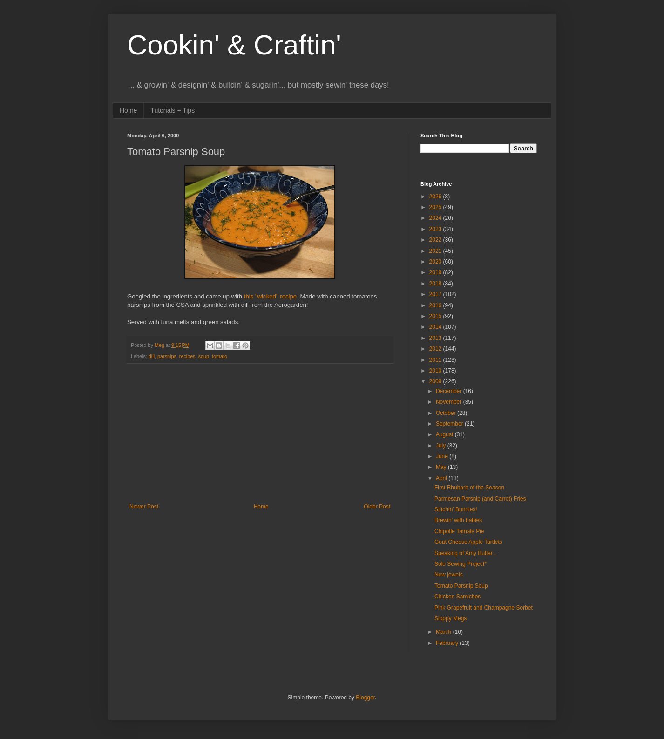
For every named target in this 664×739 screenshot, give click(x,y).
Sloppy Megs (450, 618)
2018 (436, 283)
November (449, 402)
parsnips (166, 356)
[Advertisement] (260, 433)
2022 (436, 240)
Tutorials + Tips (172, 110)
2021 (436, 251)
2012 (436, 349)
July (441, 445)
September (450, 423)
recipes (187, 356)
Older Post (377, 506)
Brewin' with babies (458, 520)
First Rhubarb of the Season (469, 487)
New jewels (448, 574)
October (446, 413)
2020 (436, 261)
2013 (436, 338)
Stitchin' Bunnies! (455, 509)
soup (203, 356)
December (449, 391)
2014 (436, 327)
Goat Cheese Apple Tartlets (468, 542)
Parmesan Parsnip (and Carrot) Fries (480, 498)
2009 (436, 381)
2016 (436, 305)
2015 (436, 316)
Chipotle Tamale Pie (459, 531)
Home (128, 110)
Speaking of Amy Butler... (465, 553)
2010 (436, 370)
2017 (436, 294)
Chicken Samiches (457, 596)
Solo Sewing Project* (460, 564)
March (444, 632)
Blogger (365, 697)
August (445, 434)
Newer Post (143, 506)
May (442, 467)
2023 (436, 229)
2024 (436, 218)
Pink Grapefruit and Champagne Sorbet (483, 607)
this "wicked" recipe (270, 296)
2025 (436, 207)
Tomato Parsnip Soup (461, 586)
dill (152, 356)
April (442, 478)
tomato (219, 356)
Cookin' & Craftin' (234, 45)
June (442, 456)
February (448, 643)
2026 (436, 196)
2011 (436, 360)
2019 (436, 272)
